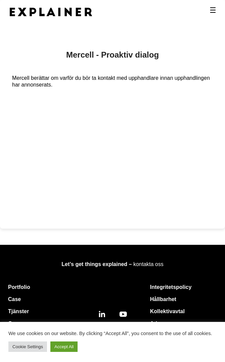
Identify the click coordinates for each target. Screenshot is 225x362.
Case (14, 299)
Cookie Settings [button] (27, 346)
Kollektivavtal (167, 311)
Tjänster (18, 311)
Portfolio (19, 287)
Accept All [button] (64, 346)
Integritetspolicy (171, 287)
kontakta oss (148, 264)
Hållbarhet (163, 299)
